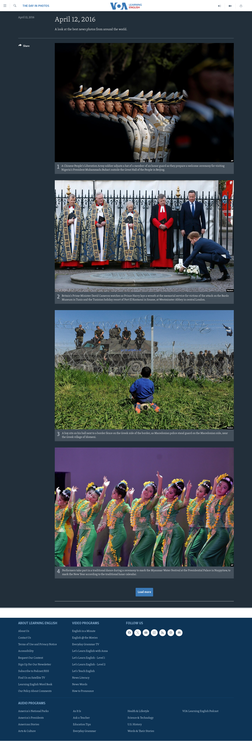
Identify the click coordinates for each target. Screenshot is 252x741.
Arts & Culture (27, 731)
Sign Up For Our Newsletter (34, 664)
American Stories (28, 724)
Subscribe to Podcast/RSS (33, 671)
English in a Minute (83, 631)
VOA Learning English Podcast (200, 711)
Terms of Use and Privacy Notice (37, 644)
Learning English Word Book (35, 684)
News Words (79, 684)
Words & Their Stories (141, 731)
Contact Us (24, 638)
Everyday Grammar (84, 731)
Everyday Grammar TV (85, 644)
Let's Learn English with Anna (90, 651)
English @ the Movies (85, 638)
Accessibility (26, 651)
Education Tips (82, 724)
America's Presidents (31, 718)
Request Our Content (30, 658)
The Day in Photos (36, 6)
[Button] (23, 46)
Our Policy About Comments (35, 691)
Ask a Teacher (81, 718)
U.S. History (135, 724)
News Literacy (80, 677)
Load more (144, 592)
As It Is (77, 711)
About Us (23, 631)
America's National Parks (33, 711)
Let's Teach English (83, 671)
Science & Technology (140, 718)
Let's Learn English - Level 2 (88, 664)
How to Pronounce (83, 691)
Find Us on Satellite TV (31, 677)
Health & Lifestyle (138, 711)
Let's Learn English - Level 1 (88, 658)
